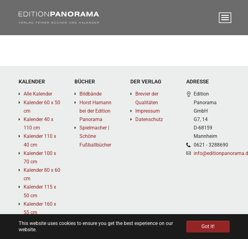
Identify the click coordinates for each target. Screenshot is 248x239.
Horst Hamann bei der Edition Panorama (95, 111)
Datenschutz (149, 119)
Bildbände (90, 94)
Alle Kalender (38, 94)
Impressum (147, 111)
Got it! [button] (207, 226)
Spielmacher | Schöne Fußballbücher (95, 136)
